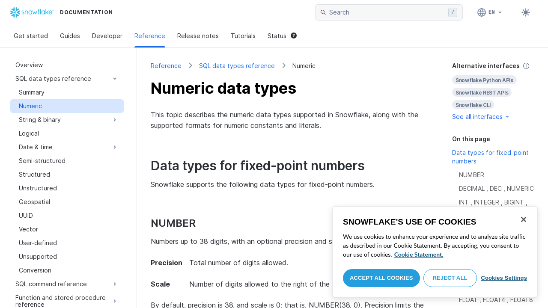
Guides (70, 35)
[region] (435, 252)
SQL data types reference (237, 65)
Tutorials (243, 35)
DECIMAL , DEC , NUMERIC (496, 188)
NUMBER (471, 174)
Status (282, 35)
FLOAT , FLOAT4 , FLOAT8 (496, 299)
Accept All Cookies (381, 278)
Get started (31, 35)
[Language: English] (490, 12)
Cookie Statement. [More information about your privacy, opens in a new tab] (419, 254)
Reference (149, 35)
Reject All (450, 278)
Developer (107, 35)
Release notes (198, 35)
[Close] (523, 219)
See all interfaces (481, 116)
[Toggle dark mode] (525, 12)
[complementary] (493, 91)
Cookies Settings (504, 278)
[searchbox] (387, 12)
